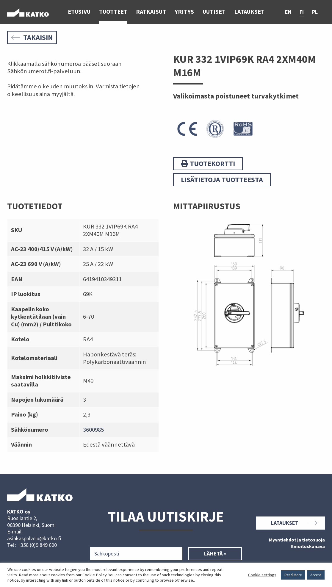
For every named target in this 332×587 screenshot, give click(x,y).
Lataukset (249, 12)
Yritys (184, 12)
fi (302, 12)
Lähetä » (215, 553)
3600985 (93, 429)
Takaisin (32, 37)
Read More (293, 574)
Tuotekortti (208, 163)
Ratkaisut (151, 12)
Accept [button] (315, 574)
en (288, 12)
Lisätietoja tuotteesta (222, 179)
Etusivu (79, 12)
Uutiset (214, 12)
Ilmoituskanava (308, 547)
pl (315, 12)
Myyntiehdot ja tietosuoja (297, 540)
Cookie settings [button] (262, 574)
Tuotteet (113, 12)
